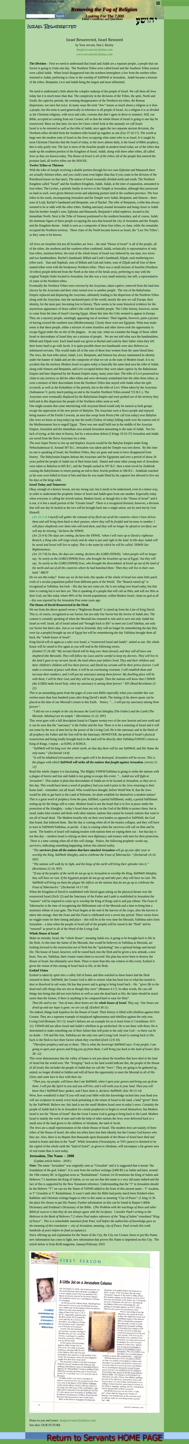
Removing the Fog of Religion (104, 9)
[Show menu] (158, 3)
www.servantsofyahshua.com (94, 54)
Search (60, 16)
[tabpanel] (94, 732)
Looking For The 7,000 (105, 16)
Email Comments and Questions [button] (102, 19)
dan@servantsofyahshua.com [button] (94, 49)
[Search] (40, 16)
